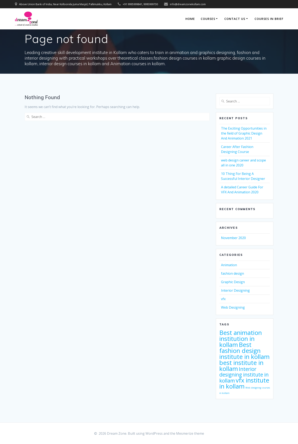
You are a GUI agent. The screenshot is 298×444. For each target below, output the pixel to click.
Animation (229, 265)
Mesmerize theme (190, 433)
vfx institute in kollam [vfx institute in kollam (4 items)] (244, 383)
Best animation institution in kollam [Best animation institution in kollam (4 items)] (240, 338)
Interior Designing (235, 290)
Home (190, 19)
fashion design (232, 273)
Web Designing (233, 307)
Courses (208, 19)
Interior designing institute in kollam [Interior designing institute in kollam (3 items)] (244, 375)
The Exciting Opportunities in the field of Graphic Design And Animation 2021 (244, 133)
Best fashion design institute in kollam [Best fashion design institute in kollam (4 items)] (244, 351)
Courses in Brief (269, 19)
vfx (223, 299)
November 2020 (233, 238)
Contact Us (234, 19)
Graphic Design (233, 282)
